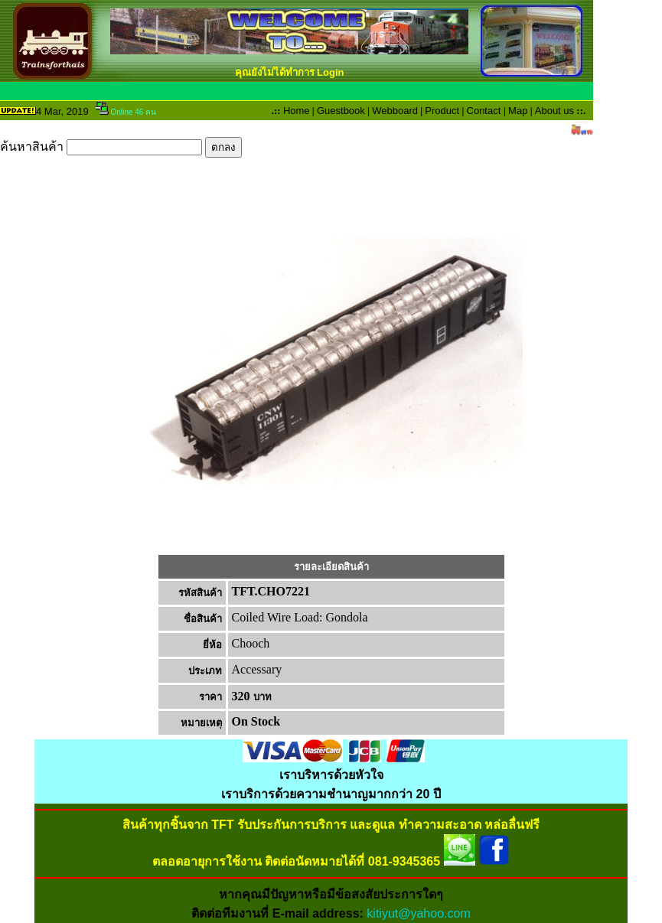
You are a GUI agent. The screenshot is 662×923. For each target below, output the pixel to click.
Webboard (395, 110)
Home (296, 110)
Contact (484, 110)
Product (442, 110)
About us (554, 110)
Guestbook (341, 110)
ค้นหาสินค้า (121, 146)
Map (517, 110)
